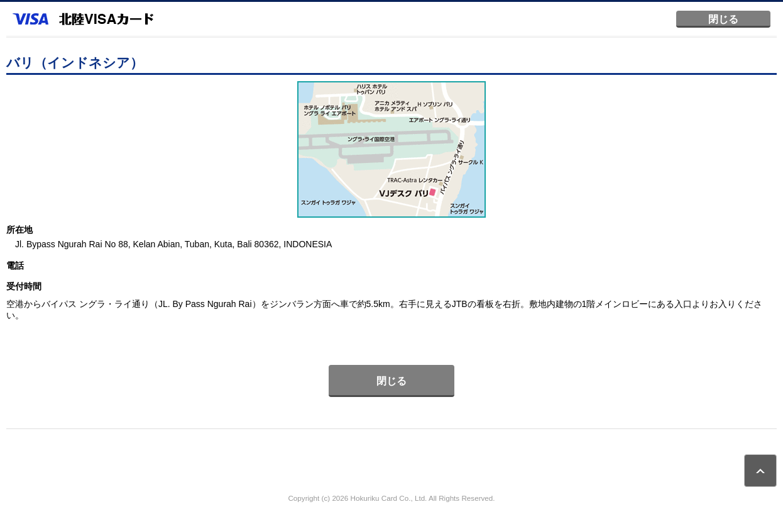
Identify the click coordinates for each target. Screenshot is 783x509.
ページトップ (760, 470)
